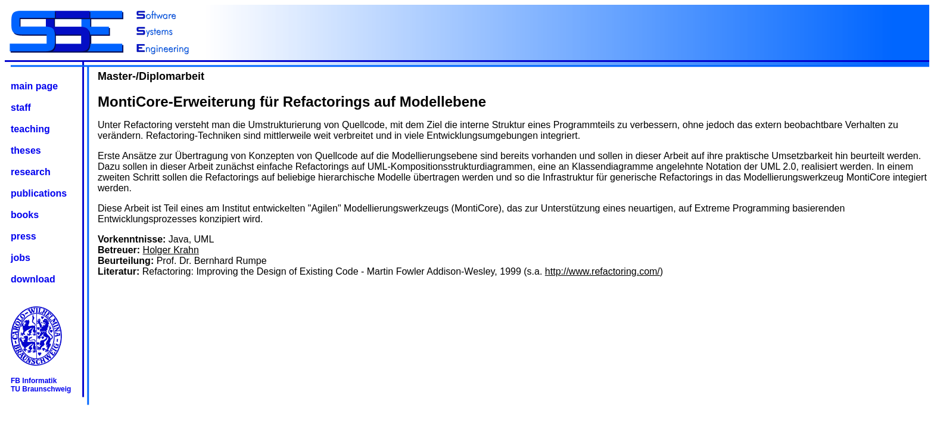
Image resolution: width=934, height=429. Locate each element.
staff (21, 107)
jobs (20, 258)
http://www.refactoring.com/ (602, 271)
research (31, 172)
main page (34, 86)
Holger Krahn (171, 250)
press (23, 236)
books (25, 215)
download (33, 279)
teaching (30, 129)
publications (39, 193)
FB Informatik (34, 381)
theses (26, 150)
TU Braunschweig (41, 389)
